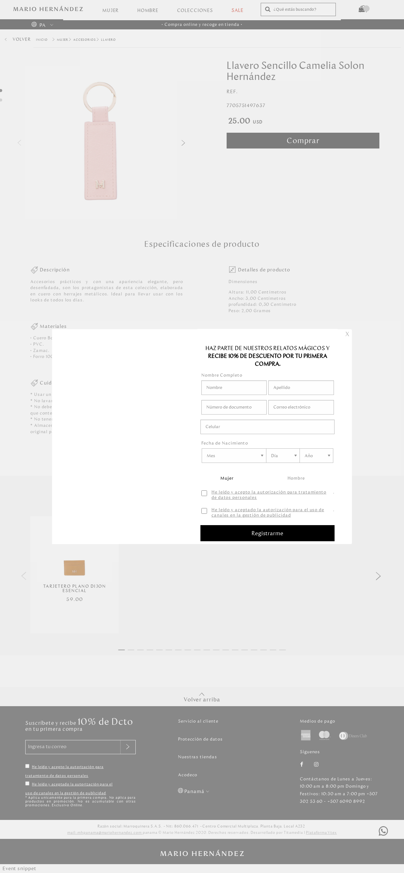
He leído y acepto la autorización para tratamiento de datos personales (268, 495)
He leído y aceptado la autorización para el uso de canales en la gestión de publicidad (267, 512)
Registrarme (267, 533)
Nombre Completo (221, 375)
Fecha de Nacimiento (224, 443)
